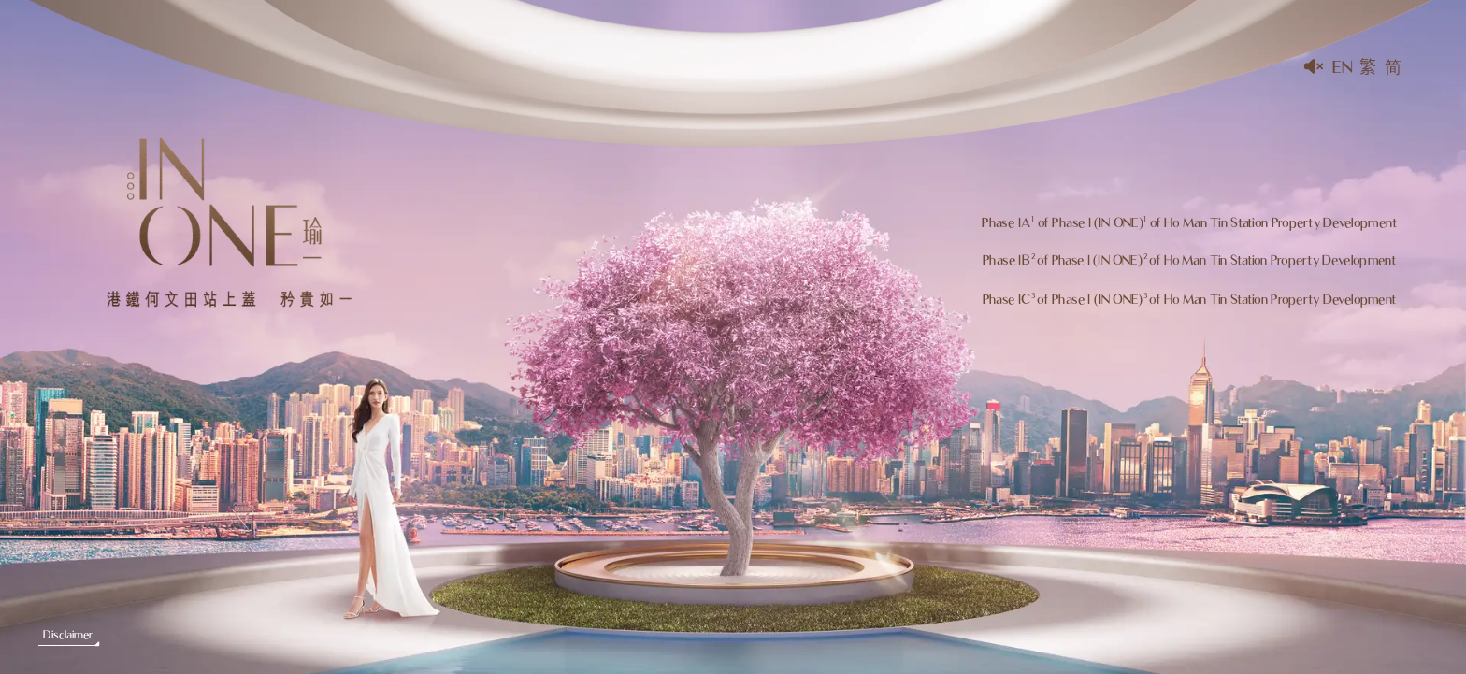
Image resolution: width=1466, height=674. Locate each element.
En (1342, 67)
